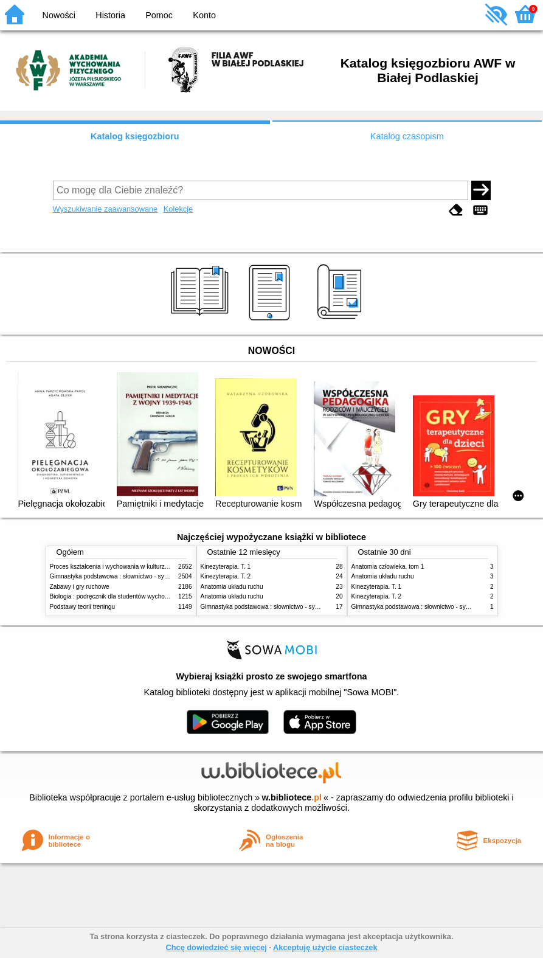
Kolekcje (178, 208)
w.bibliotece (291, 797)
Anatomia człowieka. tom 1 (387, 566)
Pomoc (159, 15)
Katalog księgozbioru (135, 136)
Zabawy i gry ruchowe (79, 586)
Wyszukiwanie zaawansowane (105, 208)
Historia (110, 15)
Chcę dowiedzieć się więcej (215, 947)
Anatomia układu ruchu (232, 586)
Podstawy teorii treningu (83, 606)
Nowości (59, 15)
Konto (204, 15)
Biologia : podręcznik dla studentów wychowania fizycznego (131, 596)
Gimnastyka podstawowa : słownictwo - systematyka (121, 576)
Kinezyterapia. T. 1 (226, 566)
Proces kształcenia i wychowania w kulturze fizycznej (121, 566)
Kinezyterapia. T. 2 (226, 576)
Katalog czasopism (407, 136)
